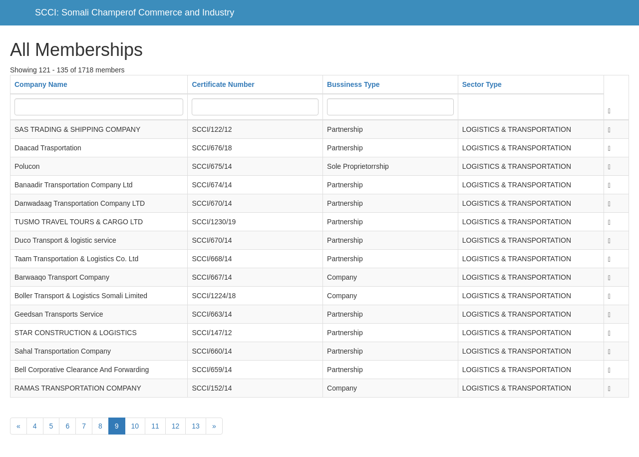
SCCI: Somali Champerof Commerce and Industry (134, 12)
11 (155, 426)
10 (135, 426)
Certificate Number (223, 84)
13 (196, 426)
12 (176, 426)
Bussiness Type (353, 84)
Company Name (40, 84)
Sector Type (482, 84)
